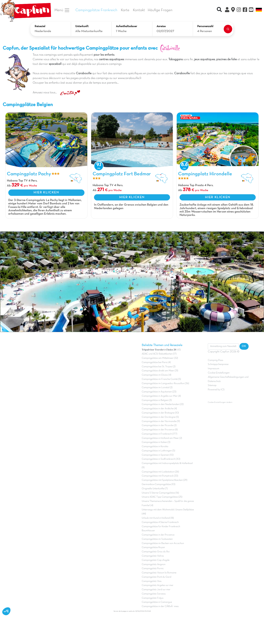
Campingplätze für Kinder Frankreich (161, 526)
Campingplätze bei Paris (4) (156, 362)
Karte (125, 10)
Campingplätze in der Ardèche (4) (159, 408)
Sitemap (212, 385)
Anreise (161, 26)
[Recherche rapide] (219, 10)
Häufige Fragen (160, 10)
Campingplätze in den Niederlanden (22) (163, 404)
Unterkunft (82, 26)
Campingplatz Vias (152, 581)
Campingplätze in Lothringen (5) (158, 451)
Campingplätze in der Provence (158, 535)
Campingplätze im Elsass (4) (156, 375)
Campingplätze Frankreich (96, 10)
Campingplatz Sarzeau (154, 594)
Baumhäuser (148, 530)
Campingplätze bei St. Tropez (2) (158, 366)
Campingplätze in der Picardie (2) (159, 425)
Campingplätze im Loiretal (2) (157, 387)
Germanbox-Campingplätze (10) (158, 484)
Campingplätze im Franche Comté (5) (161, 379)
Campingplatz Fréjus (152, 598)
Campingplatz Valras (153, 556)
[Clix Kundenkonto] (227, 10)
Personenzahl (205, 26)
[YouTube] (251, 10)
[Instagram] (239, 10)
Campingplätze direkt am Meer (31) (160, 371)
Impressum (213, 368)
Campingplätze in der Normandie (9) (161, 421)
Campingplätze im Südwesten (157, 539)
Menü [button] (62, 10)
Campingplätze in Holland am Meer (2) (162, 438)
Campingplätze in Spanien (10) (158, 455)
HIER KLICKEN (46, 192)
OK (244, 346)
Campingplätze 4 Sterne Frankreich (160, 522)
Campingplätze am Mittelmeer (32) (160, 358)
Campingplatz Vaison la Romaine (159, 573)
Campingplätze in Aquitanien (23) (159, 392)
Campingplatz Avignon (153, 564)
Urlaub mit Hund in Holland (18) (158, 518)
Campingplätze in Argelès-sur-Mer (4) (161, 396)
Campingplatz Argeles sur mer (157, 585)
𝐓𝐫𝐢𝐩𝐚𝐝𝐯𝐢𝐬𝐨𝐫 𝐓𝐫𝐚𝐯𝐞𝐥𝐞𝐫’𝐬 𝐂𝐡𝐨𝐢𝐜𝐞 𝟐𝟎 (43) (161, 350)
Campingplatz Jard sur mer (156, 589)
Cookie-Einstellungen (219, 373)
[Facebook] (245, 10)
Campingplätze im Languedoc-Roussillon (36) (165, 383)
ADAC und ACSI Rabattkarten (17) (159, 354)
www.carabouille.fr (130, 78)
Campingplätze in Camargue (157, 602)
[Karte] (233, 10)
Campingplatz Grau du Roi (156, 552)
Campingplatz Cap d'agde (155, 560)
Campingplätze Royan (153, 547)
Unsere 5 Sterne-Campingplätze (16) (160, 493)
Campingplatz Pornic (153, 568)
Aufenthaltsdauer (126, 26)
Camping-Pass (215, 360)
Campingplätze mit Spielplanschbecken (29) (164, 480)
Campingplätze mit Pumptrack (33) (160, 476)
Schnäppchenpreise (218, 364)
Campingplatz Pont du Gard (156, 577)
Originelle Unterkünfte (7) (155, 488)
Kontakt (139, 10)
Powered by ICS (216, 390)
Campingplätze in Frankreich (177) (159, 434)
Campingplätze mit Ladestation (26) (160, 472)
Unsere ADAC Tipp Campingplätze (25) (162, 497)
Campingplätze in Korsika (155, 446)
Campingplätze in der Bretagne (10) (160, 413)
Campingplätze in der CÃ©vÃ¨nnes (160, 606)
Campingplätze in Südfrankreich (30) (161, 459)
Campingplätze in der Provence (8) (160, 430)
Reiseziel (40, 26)
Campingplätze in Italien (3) (156, 442)
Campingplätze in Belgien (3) (157, 400)
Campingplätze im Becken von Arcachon (163, 543)
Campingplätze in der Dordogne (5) (160, 417)
